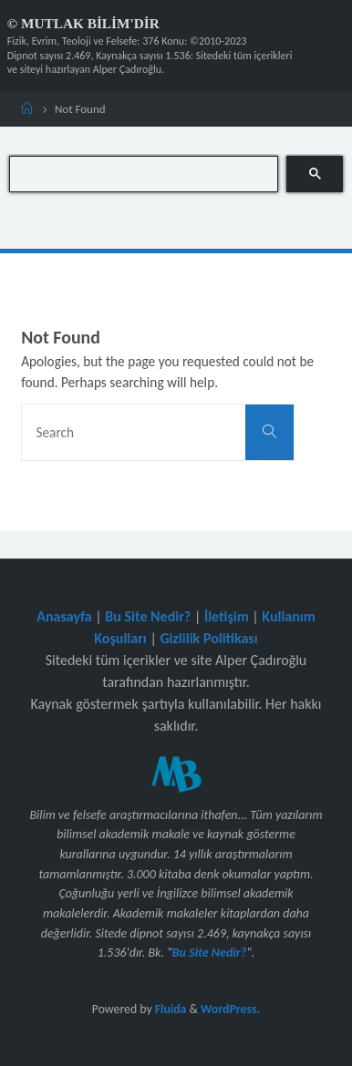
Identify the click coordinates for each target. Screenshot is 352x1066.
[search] (143, 174)
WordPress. (230, 1009)
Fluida (169, 1009)
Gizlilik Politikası (208, 638)
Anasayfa (64, 616)
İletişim (226, 616)
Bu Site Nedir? (148, 616)
